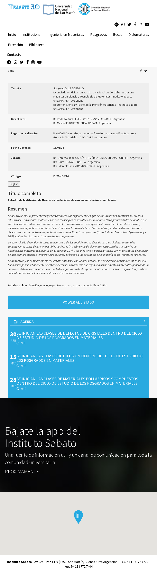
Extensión (15, 44)
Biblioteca (36, 44)
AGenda (79, 321)
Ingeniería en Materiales (65, 34)
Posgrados (98, 34)
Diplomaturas (138, 34)
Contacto (14, 54)
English (14, 184)
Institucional (31, 34)
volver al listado (78, 302)
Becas (117, 34)
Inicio (12, 34)
